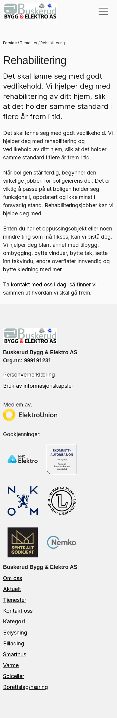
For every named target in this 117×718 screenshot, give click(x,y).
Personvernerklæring (29, 374)
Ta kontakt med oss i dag (34, 284)
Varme (11, 665)
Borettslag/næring (25, 687)
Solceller (13, 676)
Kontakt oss (18, 611)
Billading (13, 643)
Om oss (12, 578)
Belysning (15, 632)
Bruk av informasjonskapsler (38, 386)
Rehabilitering (52, 43)
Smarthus (14, 654)
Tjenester (28, 43)
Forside (10, 43)
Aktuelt (12, 589)
